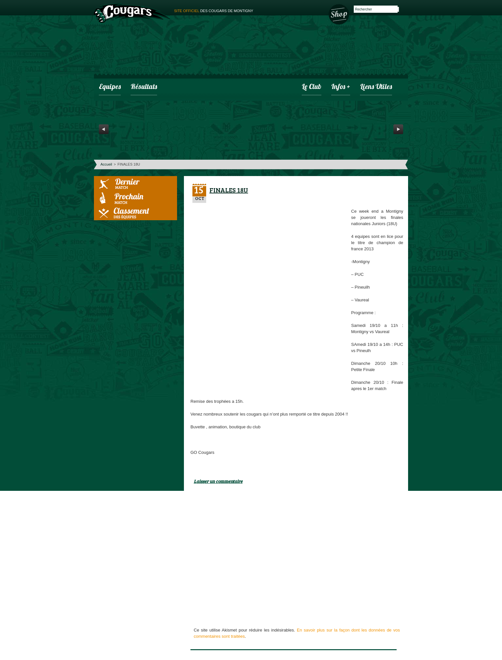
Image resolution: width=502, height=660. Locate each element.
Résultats (144, 87)
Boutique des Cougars (339, 13)
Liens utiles (376, 87)
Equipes (110, 87)
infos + (340, 87)
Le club (311, 87)
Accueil (106, 164)
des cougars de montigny (213, 11)
